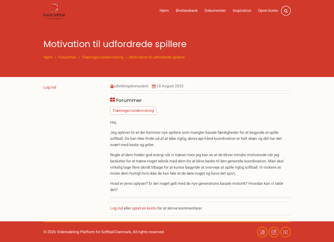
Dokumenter (215, 11)
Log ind (116, 208)
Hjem (164, 11)
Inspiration (242, 11)
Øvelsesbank (187, 11)
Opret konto (268, 11)
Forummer (67, 57)
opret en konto (144, 208)
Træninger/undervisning (102, 57)
